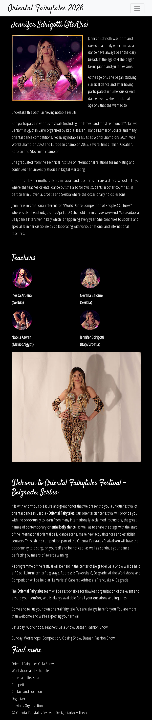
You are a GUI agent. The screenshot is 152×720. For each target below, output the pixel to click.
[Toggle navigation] (137, 8)
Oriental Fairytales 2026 (46, 8)
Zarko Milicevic (77, 712)
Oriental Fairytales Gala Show (33, 663)
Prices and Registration (28, 677)
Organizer (18, 698)
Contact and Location (27, 691)
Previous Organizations (28, 705)
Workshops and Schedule (30, 670)
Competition (20, 684)
